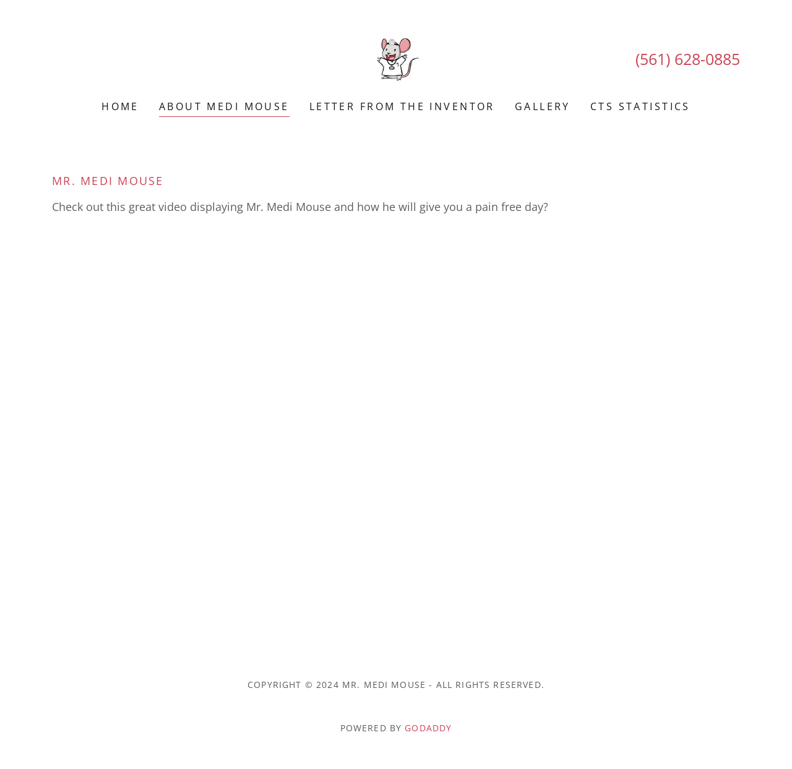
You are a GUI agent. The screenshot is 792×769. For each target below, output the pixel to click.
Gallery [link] (542, 106)
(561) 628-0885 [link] (687, 58)
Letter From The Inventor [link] (402, 106)
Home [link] (120, 106)
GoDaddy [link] (428, 728)
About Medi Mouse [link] (224, 106)
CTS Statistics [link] (640, 106)
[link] (395, 58)
